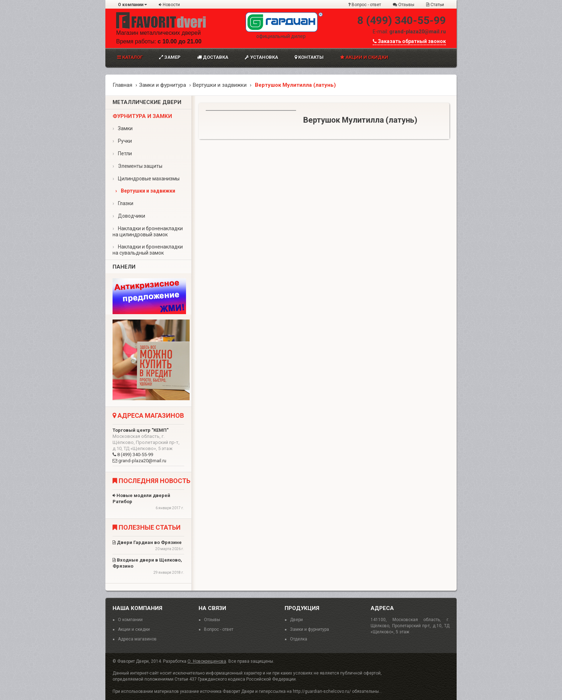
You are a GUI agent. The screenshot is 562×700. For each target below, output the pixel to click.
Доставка (212, 57)
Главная (122, 85)
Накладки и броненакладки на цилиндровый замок (148, 231)
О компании (132, 4)
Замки (123, 128)
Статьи (435, 4)
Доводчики (129, 216)
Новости (169, 4)
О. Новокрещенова (206, 661)
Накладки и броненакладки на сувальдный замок (148, 250)
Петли (122, 153)
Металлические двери (147, 102)
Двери (296, 619)
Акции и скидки (364, 57)
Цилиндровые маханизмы (146, 178)
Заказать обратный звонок (409, 41)
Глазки (123, 203)
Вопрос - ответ (364, 4)
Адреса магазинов (137, 639)
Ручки (122, 141)
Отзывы (403, 4)
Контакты (309, 57)
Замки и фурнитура (162, 85)
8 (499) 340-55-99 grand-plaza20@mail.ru (148, 445)
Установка (261, 57)
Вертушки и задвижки (220, 85)
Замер (170, 57)
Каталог (130, 57)
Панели (124, 267)
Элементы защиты (137, 166)
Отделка (298, 639)
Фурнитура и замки (142, 116)
